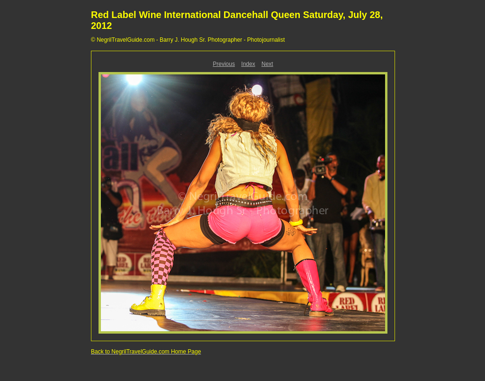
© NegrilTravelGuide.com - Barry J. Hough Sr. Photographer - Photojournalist (188, 39)
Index (248, 64)
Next (267, 64)
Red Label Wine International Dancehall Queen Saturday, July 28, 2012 (237, 20)
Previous (224, 64)
